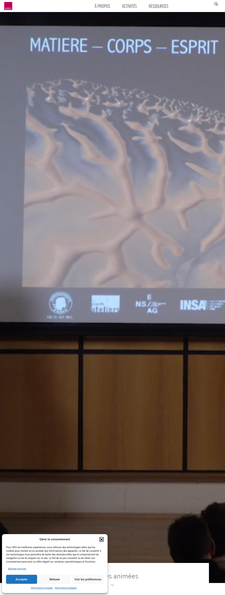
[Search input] (200, 4)
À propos (102, 6)
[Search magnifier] (216, 4)
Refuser (54, 579)
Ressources (158, 6)
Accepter (21, 579)
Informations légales (42, 588)
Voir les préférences (87, 579)
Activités (129, 6)
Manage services (17, 568)
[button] (102, 539)
